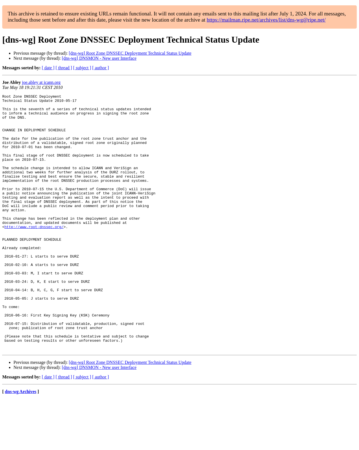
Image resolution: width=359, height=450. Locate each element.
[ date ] (48, 67)
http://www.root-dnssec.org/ (34, 253)
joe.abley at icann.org (41, 82)
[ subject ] (82, 67)
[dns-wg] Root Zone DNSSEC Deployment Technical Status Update (130, 53)
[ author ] (100, 67)
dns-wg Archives (20, 442)
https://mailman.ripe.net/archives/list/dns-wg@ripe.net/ (266, 20)
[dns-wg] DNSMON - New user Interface (99, 58)
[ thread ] (64, 67)
